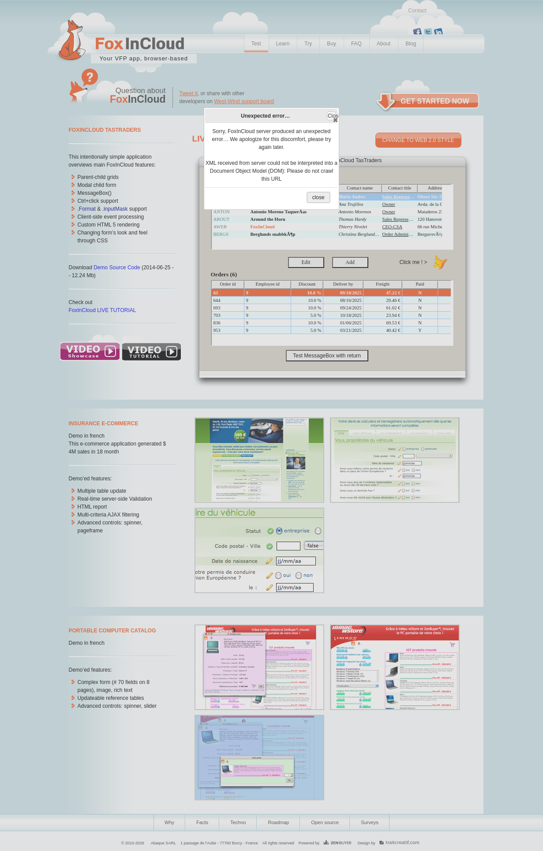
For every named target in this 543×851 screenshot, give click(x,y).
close (318, 197)
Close (332, 116)
